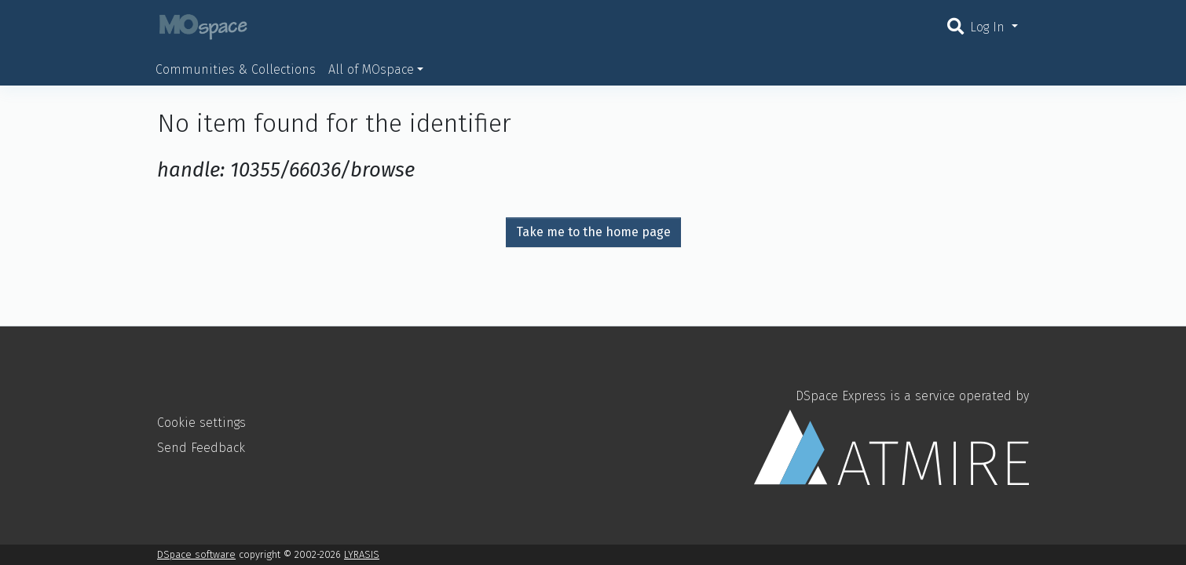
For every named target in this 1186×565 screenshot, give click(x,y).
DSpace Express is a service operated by (891, 436)
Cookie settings (201, 422)
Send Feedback (201, 447)
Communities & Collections (236, 69)
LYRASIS (361, 554)
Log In (989, 27)
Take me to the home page (593, 231)
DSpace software (196, 554)
